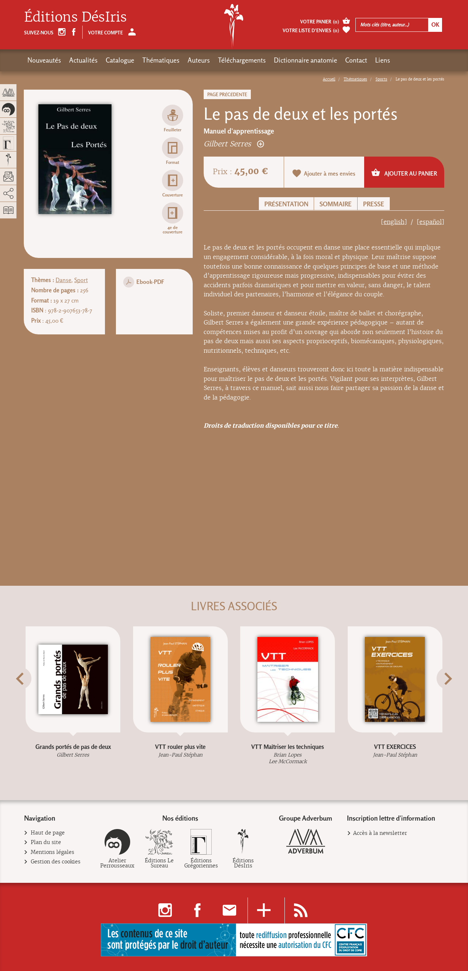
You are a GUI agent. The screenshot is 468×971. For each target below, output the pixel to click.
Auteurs (199, 60)
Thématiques (161, 60)
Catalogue (120, 60)
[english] (394, 222)
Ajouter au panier (404, 172)
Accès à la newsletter (380, 833)
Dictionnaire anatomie (305, 60)
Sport (81, 280)
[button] (33, 696)
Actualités (83, 60)
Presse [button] (373, 204)
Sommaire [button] (336, 204)
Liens (382, 60)
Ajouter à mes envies (323, 173)
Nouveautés (44, 60)
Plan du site (46, 842)
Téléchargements (242, 60)
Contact (356, 60)
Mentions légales (52, 852)
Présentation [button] (286, 204)
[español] (430, 222)
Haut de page (48, 833)
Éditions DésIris (75, 17)
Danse (63, 280)
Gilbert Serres (234, 143)
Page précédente (227, 94)
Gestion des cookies (55, 862)
